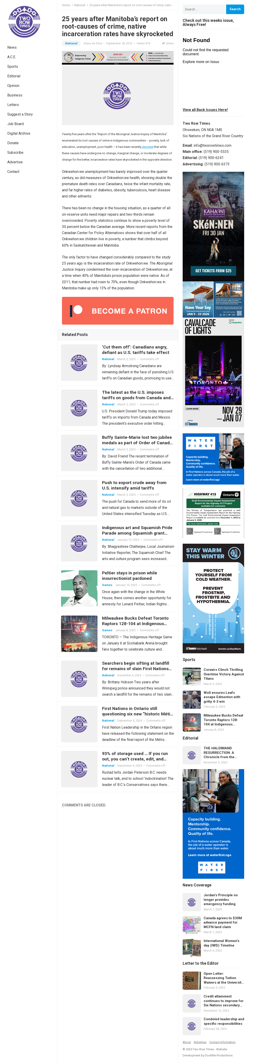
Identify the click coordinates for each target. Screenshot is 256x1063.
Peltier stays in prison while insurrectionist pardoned (130, 581)
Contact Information (222, 1042)
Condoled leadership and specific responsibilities (224, 1021)
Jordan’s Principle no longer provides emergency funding (221, 899)
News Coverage (197, 885)
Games (108, 590)
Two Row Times (203, 1049)
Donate (13, 143)
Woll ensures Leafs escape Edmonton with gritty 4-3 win (222, 697)
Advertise (15, 162)
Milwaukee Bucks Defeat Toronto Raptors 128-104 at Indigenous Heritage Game (136, 630)
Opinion (13, 85)
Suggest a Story (20, 114)
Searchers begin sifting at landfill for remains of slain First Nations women (136, 676)
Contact (13, 171)
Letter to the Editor (201, 964)
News (12, 47)
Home (66, 5)
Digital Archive (18, 133)
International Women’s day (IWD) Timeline (221, 943)
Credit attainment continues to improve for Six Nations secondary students (223, 1001)
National (79, 5)
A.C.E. (11, 57)
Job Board (15, 124)
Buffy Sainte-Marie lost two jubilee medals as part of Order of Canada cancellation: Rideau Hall (138, 445)
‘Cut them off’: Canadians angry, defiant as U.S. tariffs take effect (136, 350)
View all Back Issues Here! (205, 110)
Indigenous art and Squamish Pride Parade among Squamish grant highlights (138, 538)
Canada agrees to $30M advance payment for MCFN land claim (223, 922)
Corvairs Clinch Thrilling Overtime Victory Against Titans (224, 674)
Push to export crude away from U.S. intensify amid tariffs (135, 488)
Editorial (13, 76)
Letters (13, 105)
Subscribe (15, 152)
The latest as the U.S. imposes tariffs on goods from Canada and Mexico (137, 399)
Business (14, 95)
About (187, 1042)
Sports (12, 66)
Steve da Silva (93, 43)
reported (147, 147)
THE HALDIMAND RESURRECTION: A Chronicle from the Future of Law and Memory (219, 753)
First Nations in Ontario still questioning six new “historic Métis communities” (138, 722)
